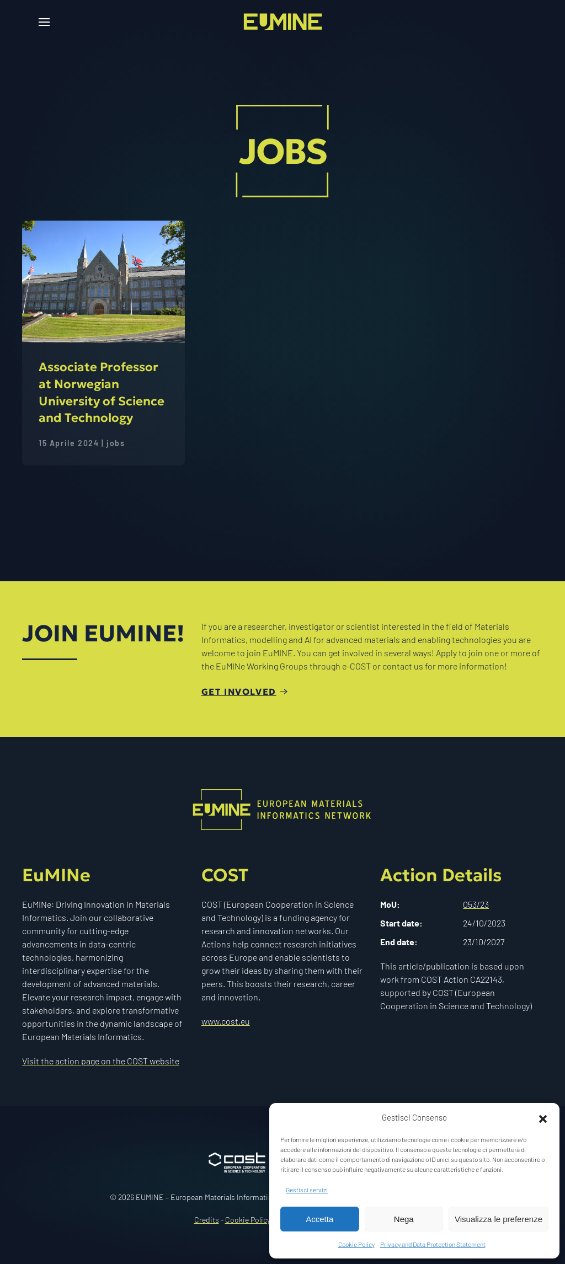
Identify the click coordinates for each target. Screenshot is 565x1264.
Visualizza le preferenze (498, 1219)
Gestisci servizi (307, 1189)
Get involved (238, 691)
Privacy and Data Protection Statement (433, 1244)
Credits (206, 1219)
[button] (542, 1117)
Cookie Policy (356, 1244)
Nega (404, 1219)
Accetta (319, 1219)
